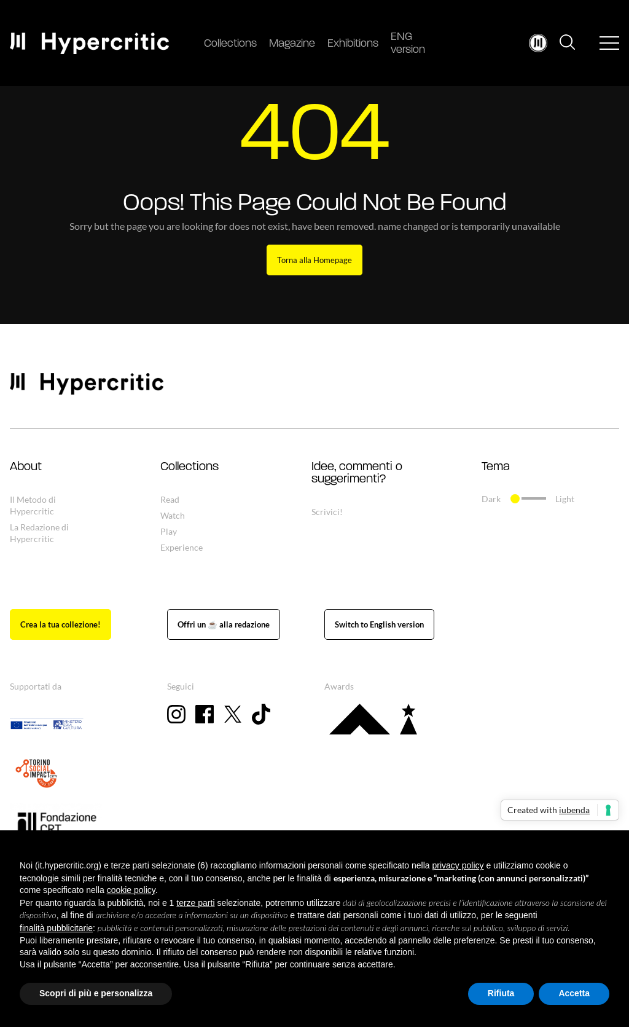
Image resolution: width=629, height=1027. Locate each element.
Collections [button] (189, 467)
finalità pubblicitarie (56, 928)
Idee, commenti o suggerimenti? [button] (356, 473)
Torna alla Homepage (314, 260)
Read (169, 499)
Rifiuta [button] (501, 993)
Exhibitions (352, 44)
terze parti (195, 903)
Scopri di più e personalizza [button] (95, 993)
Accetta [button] (574, 993)
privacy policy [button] (458, 865)
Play (168, 531)
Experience (181, 547)
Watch (172, 515)
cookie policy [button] (131, 890)
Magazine (292, 44)
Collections (230, 44)
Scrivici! (327, 511)
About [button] (26, 467)
